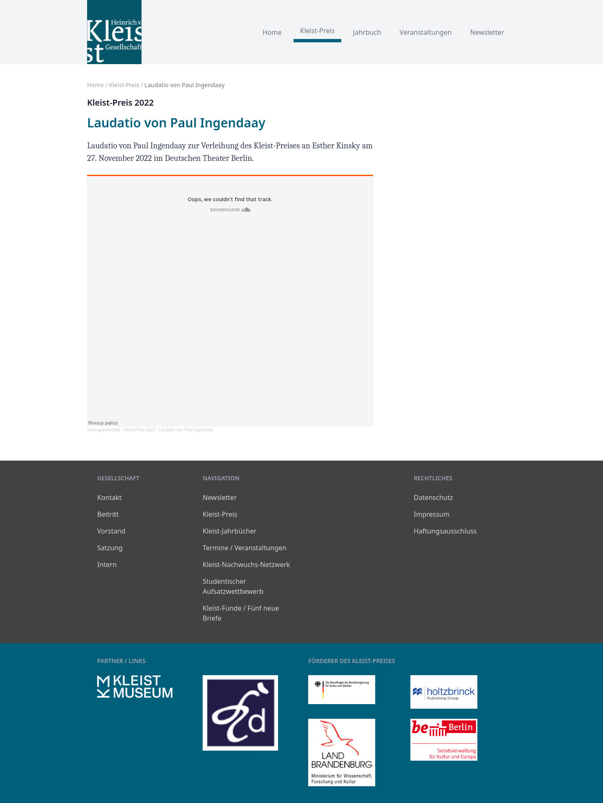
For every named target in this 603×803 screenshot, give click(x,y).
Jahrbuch (367, 32)
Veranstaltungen (425, 32)
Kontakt (109, 497)
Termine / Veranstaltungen (244, 547)
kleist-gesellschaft (103, 429)
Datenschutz (433, 497)
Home (272, 32)
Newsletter (487, 32)
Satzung (110, 547)
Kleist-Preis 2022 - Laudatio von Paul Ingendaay (168, 429)
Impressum (432, 514)
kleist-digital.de (226, 755)
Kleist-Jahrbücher (230, 531)
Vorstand (111, 531)
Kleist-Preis (317, 30)
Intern (107, 564)
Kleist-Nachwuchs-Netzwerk (246, 564)
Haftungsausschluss (445, 531)
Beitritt (108, 514)
